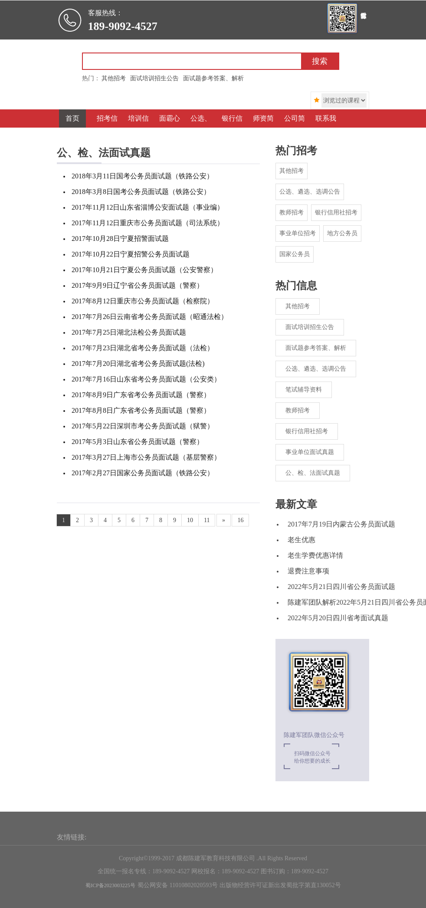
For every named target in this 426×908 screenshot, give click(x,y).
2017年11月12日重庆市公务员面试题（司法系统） (148, 223)
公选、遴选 (199, 128)
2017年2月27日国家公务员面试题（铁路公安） (143, 473)
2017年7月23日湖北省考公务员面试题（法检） (143, 348)
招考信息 (107, 128)
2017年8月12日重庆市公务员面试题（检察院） (143, 301)
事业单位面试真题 (309, 452)
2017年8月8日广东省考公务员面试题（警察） (141, 410)
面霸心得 (169, 128)
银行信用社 (230, 128)
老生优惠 (301, 539)
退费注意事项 (308, 571)
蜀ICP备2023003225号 (110, 885)
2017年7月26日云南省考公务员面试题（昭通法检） (150, 316)
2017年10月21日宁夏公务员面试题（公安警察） (144, 269)
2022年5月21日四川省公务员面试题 (341, 586)
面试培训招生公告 (309, 327)
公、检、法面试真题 (312, 473)
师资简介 (263, 128)
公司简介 (294, 128)
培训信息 (138, 128)
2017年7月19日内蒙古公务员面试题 (341, 524)
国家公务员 (294, 254)
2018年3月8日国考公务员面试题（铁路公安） (141, 191)
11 (207, 520)
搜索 (320, 61)
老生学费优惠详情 (315, 555)
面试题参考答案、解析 (315, 348)
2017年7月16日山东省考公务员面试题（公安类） (146, 379)
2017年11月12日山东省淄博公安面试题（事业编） (148, 207)
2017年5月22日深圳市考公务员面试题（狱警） (143, 426)
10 (190, 520)
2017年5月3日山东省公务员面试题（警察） (137, 441)
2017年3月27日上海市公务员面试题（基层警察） (146, 457)
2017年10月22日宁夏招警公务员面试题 (131, 254)
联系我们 (325, 128)
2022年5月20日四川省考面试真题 (338, 618)
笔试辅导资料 (303, 389)
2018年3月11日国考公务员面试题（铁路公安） (142, 176)
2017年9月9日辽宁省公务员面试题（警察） (137, 285)
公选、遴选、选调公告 (309, 191)
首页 (72, 118)
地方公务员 (342, 233)
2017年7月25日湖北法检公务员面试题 (129, 332)
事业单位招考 (297, 233)
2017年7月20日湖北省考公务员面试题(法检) (138, 363)
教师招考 (291, 212)
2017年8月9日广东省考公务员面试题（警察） (141, 394)
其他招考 (291, 171)
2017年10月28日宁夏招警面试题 (120, 238)
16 (240, 520)
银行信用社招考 (336, 212)
